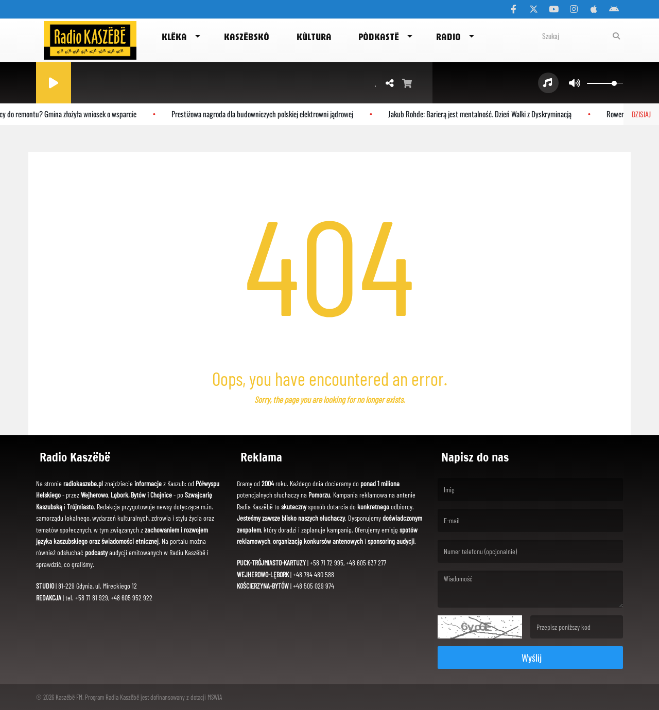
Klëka (174, 36)
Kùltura (314, 36)
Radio (448, 36)
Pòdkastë (378, 36)
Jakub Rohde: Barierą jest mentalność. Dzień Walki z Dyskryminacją (482, 113)
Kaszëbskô (246, 36)
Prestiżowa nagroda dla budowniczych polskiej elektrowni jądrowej (265, 113)
